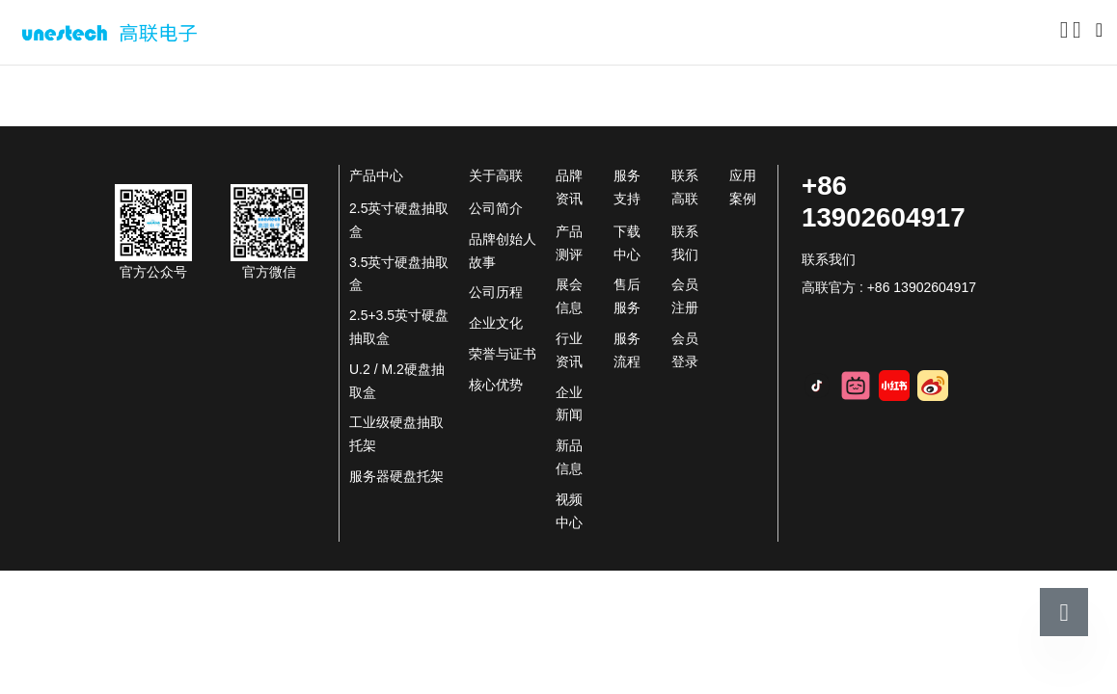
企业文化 (496, 323)
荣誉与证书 (502, 353)
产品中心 (376, 175)
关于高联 (144, 98)
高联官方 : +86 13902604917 (889, 287)
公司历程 (496, 292)
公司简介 (496, 208)
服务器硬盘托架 (396, 476)
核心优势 (496, 384)
